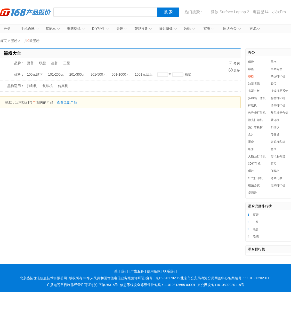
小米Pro (279, 12)
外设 (121, 29)
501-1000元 (120, 74)
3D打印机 (254, 163)
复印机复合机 (279, 112)
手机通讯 (30, 29)
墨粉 (14, 41)
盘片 (251, 134)
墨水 (273, 62)
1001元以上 (144, 74)
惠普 (54, 63)
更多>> (255, 29)
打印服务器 (278, 156)
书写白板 (254, 91)
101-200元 (56, 74)
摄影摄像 (168, 29)
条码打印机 (278, 142)
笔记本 (53, 29)
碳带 (273, 83)
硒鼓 (251, 171)
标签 (251, 69)
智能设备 (143, 29)
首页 (3, 41)
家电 (208, 29)
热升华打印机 (257, 112)
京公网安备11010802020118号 (220, 285)
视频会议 (254, 185)
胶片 (273, 163)
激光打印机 (255, 120)
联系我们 (170, 271)
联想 (42, 63)
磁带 (251, 62)
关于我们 (121, 271)
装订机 (275, 120)
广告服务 (137, 271)
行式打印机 (278, 185)
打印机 (32, 86)
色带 (273, 149)
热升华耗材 (255, 127)
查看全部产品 (67, 102)
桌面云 (252, 192)
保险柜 (275, 171)
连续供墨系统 (279, 91)
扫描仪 (275, 127)
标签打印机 (278, 98)
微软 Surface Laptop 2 (230, 12)
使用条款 (154, 271)
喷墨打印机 (278, 105)
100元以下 (35, 74)
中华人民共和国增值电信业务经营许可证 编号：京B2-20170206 (131, 278)
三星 (66, 63)
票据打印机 (278, 76)
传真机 (63, 86)
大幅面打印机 (257, 156)
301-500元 (98, 74)
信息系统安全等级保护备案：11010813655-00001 (157, 285)
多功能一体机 (257, 98)
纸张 (251, 149)
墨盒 (251, 142)
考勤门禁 (276, 178)
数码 (189, 29)
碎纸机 (252, 105)
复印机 (47, 86)
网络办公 (232, 29)
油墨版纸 (254, 83)
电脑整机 (76, 29)
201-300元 (77, 74)
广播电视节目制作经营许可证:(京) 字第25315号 (82, 285)
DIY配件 (100, 29)
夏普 (30, 63)
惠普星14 (261, 12)
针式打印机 (255, 178)
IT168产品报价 (25, 12)
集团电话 (276, 69)
